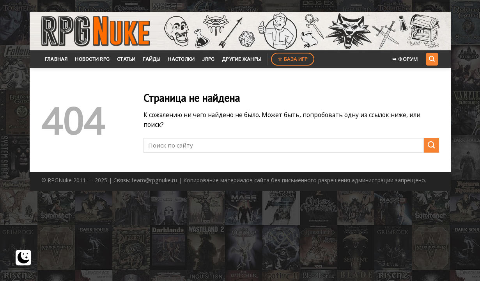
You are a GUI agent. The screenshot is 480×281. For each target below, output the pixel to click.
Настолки (181, 59)
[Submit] (431, 145)
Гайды (151, 59)
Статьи (126, 59)
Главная (56, 59)
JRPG (208, 59)
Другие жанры (241, 59)
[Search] (432, 59)
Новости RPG (92, 59)
